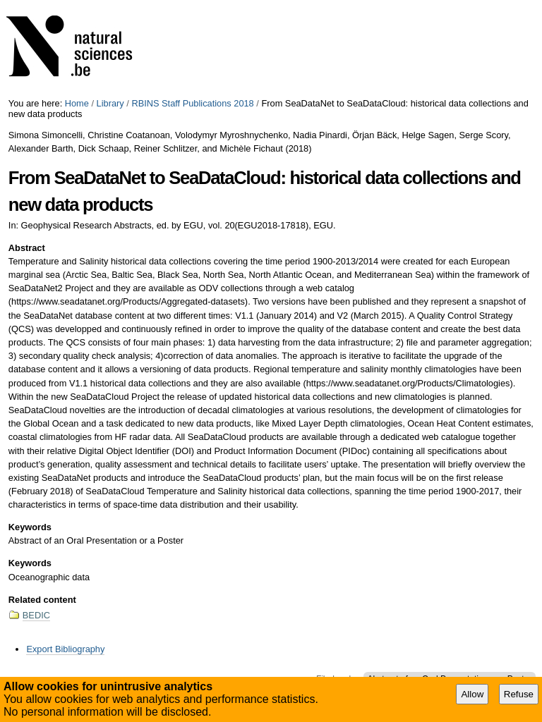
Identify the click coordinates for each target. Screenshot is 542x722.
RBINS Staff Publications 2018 (192, 103)
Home (77, 103)
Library (110, 103)
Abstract (26, 248)
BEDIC (36, 615)
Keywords (30, 527)
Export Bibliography (65, 649)
